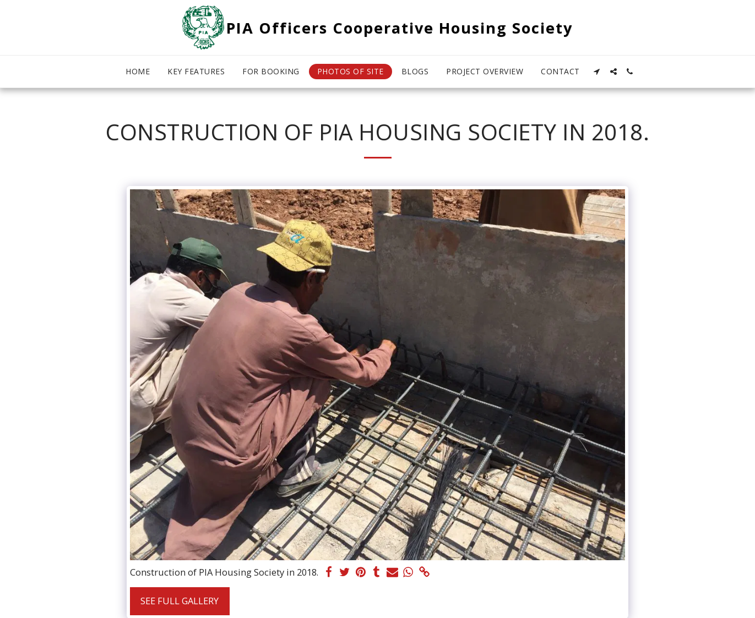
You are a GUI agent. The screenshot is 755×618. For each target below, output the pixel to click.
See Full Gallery (179, 600)
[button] (597, 71)
